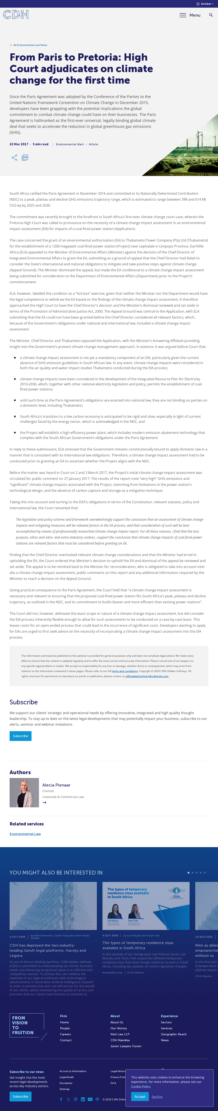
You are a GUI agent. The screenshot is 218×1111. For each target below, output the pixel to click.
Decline (157, 1097)
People (65, 1028)
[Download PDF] (25, 159)
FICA (113, 1083)
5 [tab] (205, 881)
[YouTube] (90, 1099)
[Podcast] (97, 1099)
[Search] (211, 15)
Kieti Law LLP (119, 1034)
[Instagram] (75, 1099)
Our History (118, 1028)
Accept (140, 1096)
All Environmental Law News (30, 46)
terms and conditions (125, 671)
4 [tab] (201, 881)
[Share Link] (15, 159)
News (165, 1040)
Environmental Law (25, 834)
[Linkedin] (82, 1099)
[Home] (16, 15)
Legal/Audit (67, 1077)
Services (166, 1028)
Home (64, 1022)
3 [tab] (197, 881)
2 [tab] (193, 881)
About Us (116, 1022)
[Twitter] (68, 1099)
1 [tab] (188, 881)
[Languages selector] (205, 4)
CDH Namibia (120, 1040)
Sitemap (65, 1089)
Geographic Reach (174, 1034)
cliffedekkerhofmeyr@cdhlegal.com (146, 676)
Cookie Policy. (141, 1086)
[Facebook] (61, 1099)
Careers (65, 1034)
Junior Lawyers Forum (125, 1046)
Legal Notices (119, 1071)
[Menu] (190, 15)
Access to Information (73, 1071)
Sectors (166, 1022)
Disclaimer (66, 1083)
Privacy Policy (119, 1077)
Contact (66, 1040)
